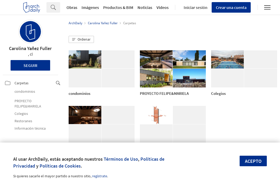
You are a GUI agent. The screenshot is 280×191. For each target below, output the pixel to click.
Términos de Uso (121, 159)
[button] (81, 39)
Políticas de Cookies (60, 166)
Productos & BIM (118, 7)
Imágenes (90, 7)
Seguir (30, 65)
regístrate (99, 176)
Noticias (144, 7)
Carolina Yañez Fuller (30, 48)
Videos (162, 7)
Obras (72, 7)
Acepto (253, 161)
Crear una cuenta (231, 7)
